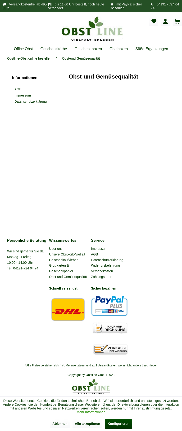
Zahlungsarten (101, 277)
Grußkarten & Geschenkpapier (61, 268)
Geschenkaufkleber (63, 260)
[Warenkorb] (177, 21)
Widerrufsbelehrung (105, 265)
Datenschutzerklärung (30, 101)
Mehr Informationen (91, 412)
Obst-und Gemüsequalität (68, 277)
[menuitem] (153, 21)
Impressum (22, 95)
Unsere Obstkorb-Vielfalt (67, 254)
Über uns (56, 249)
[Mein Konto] (165, 21)
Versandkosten (102, 271)
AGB (18, 89)
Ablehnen (60, 424)
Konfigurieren (118, 424)
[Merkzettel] (153, 21)
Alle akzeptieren (87, 424)
